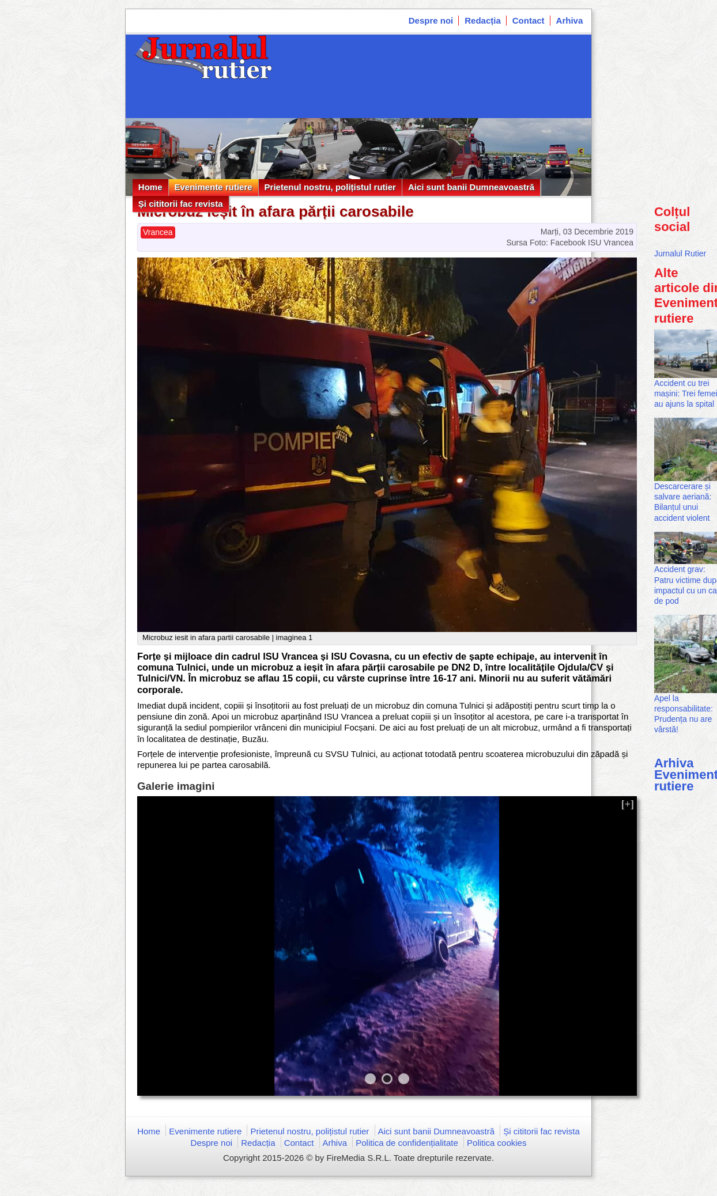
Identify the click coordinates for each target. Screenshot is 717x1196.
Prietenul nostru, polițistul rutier (330, 187)
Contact (528, 20)
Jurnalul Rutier (680, 253)
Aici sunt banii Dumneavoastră (471, 187)
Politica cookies (496, 1143)
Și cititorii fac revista (180, 204)
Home (150, 187)
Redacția (483, 20)
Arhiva (569, 20)
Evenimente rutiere (213, 187)
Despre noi (431, 20)
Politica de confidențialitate (407, 1143)
